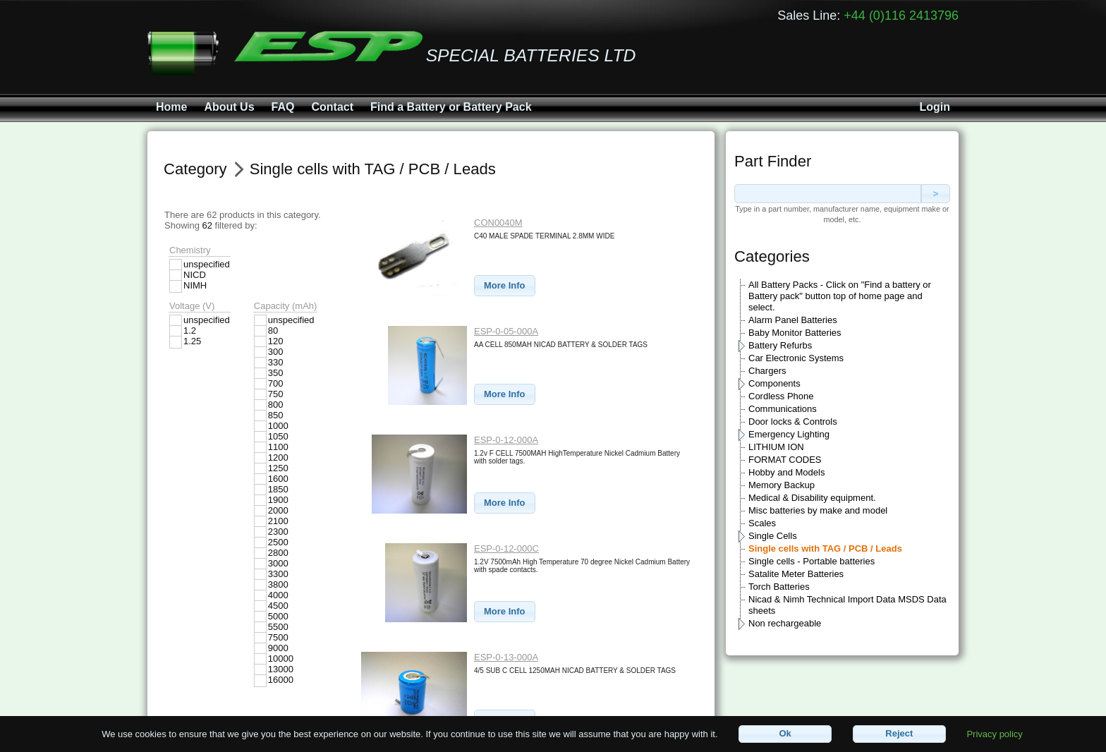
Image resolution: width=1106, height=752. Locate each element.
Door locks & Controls (792, 421)
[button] (504, 286)
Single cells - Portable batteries (811, 561)
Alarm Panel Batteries (792, 320)
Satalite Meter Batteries (796, 574)
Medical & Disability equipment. (812, 497)
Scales (762, 523)
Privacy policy (994, 733)
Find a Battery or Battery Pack (451, 107)
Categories (772, 256)
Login (934, 107)
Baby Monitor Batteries (794, 332)
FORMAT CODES (785, 459)
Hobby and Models (786, 472)
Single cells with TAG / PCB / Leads (825, 548)
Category (195, 169)
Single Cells (772, 535)
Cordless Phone (781, 396)
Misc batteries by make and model (817, 510)
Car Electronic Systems (796, 358)
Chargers (767, 370)
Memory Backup (781, 485)
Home (171, 107)
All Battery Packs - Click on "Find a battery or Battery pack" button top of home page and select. (839, 296)
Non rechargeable (784, 623)
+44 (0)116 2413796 (901, 15)
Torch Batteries (779, 586)
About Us (229, 107)
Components (774, 383)
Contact (332, 107)
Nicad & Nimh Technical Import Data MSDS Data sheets (847, 605)
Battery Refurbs (780, 345)
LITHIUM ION (776, 447)
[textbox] (828, 193)
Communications (782, 409)
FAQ (283, 107)
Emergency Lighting (789, 434)
